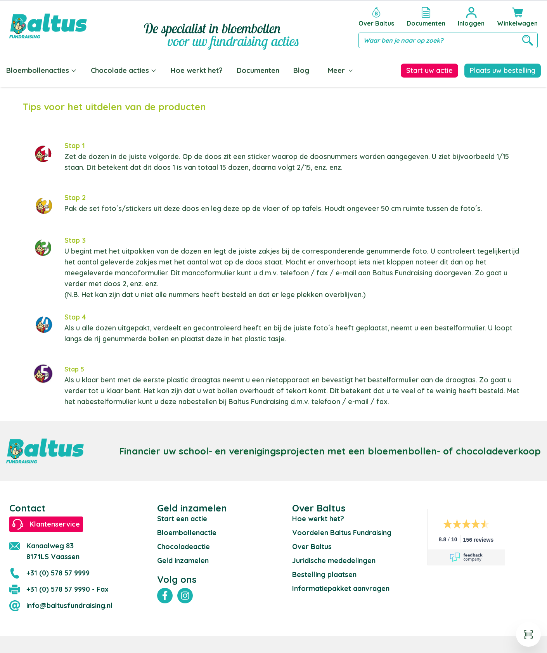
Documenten (258, 70)
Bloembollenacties (41, 70)
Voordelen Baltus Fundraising (341, 531)
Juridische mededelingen (334, 559)
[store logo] (48, 26)
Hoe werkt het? (197, 70)
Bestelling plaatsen (324, 572)
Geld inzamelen (183, 559)
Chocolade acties (124, 70)
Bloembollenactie (186, 531)
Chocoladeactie (183, 545)
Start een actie (182, 517)
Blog (301, 70)
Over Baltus (312, 545)
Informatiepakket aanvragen (340, 586)
